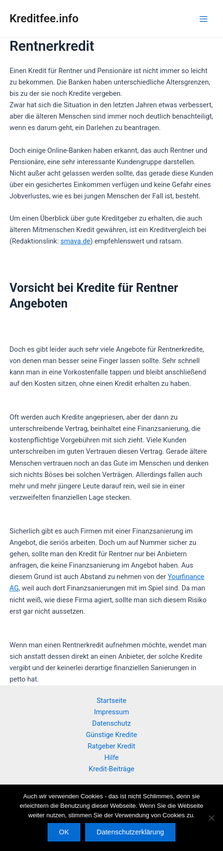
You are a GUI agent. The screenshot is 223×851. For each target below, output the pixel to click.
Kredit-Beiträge (112, 769)
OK (64, 832)
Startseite (111, 700)
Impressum (111, 712)
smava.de (75, 241)
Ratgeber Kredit (111, 746)
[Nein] (211, 818)
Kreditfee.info (44, 18)
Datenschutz (111, 723)
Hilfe (111, 757)
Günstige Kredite (111, 734)
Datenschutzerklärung (130, 832)
